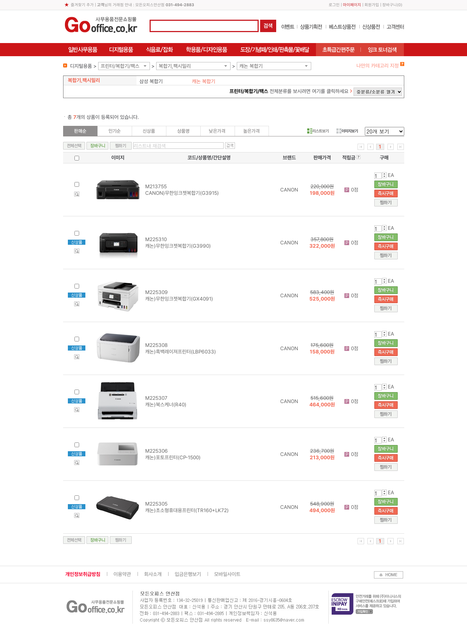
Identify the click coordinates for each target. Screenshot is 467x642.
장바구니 (389, 5)
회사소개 (153, 574)
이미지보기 (347, 131)
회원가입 (371, 5)
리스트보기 (318, 131)
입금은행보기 (188, 574)
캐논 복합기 (251, 66)
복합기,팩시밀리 (175, 66)
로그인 (334, 5)
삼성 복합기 (151, 81)
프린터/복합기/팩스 (120, 66)
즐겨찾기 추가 (82, 5)
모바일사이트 (227, 574)
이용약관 (122, 574)
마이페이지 (352, 5)
